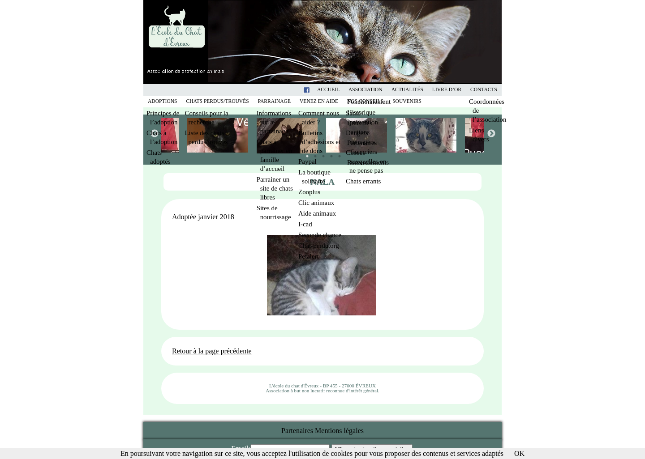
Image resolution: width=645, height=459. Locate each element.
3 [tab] (321, 154)
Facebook (318, 90)
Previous (154, 133)
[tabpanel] (357, 135)
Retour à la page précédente (212, 351)
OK (519, 453)
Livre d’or (446, 90)
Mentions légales (339, 430)
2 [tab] (313, 154)
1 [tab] (305, 154)
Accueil (328, 90)
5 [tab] (337, 154)
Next (491, 133)
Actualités (407, 90)
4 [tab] (329, 154)
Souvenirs (406, 101)
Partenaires (297, 430)
